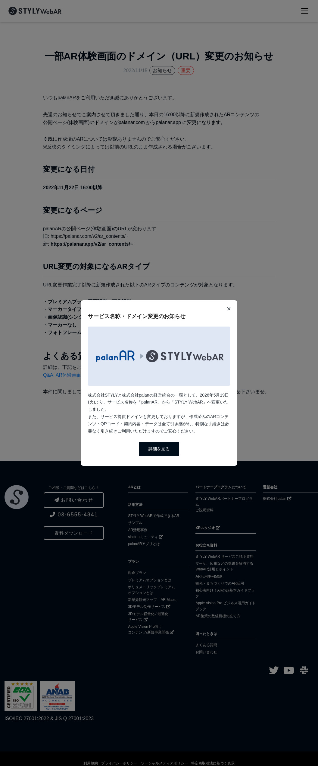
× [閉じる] (229, 309)
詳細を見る (159, 448)
